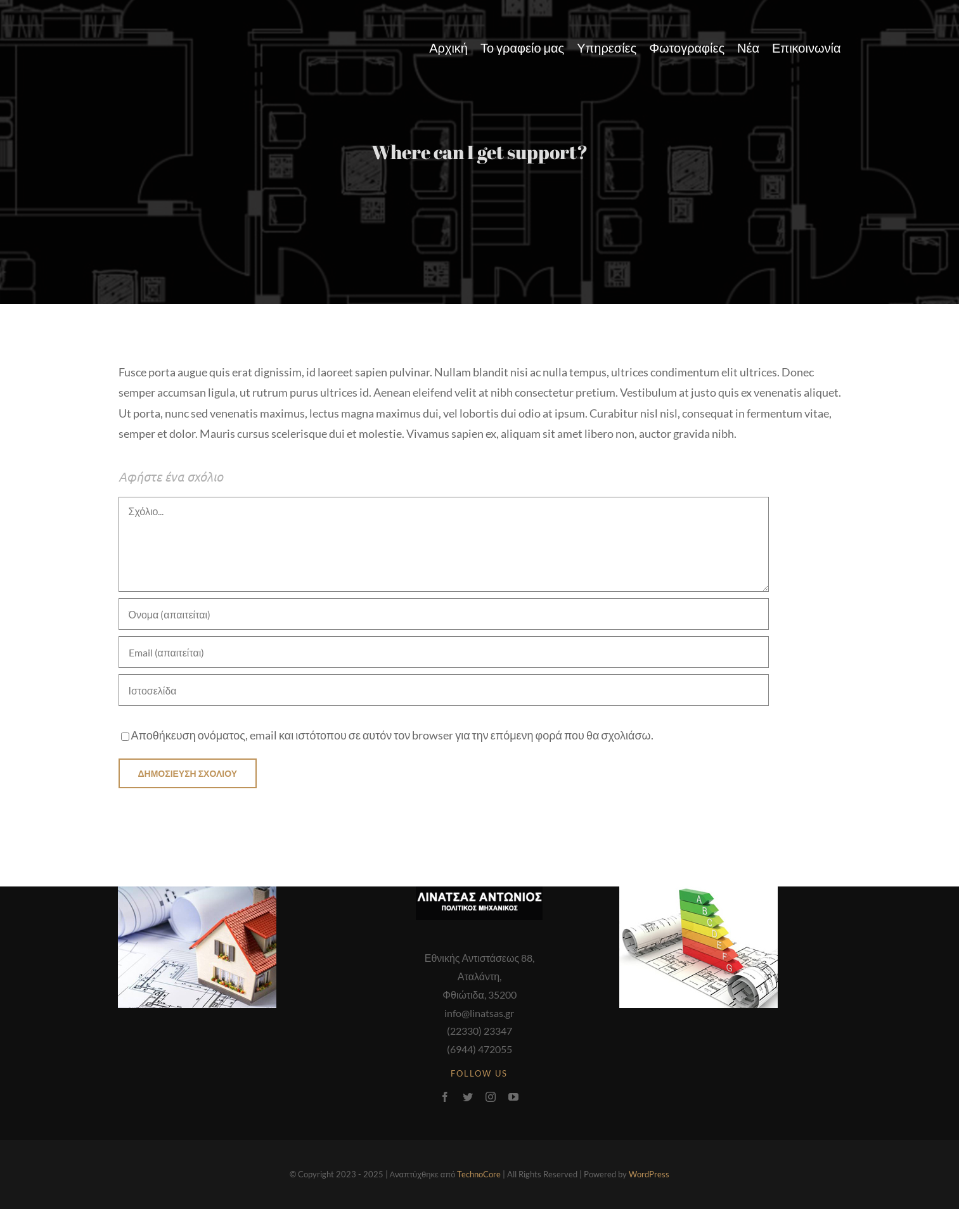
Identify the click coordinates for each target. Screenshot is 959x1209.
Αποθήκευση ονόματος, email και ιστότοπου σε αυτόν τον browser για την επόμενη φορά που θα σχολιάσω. (392, 735)
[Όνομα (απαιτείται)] (444, 614)
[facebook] (445, 1097)
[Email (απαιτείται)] (444, 652)
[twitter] (468, 1097)
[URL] (444, 690)
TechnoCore (479, 1174)
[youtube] (513, 1097)
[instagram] (491, 1097)
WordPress (649, 1174)
